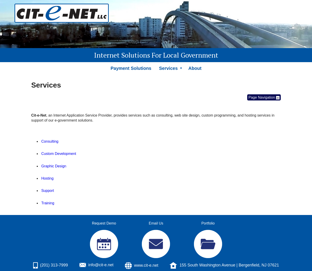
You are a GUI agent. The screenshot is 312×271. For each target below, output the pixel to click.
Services (168, 68)
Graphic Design (53, 166)
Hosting (47, 178)
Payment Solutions (131, 68)
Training (47, 203)
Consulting (49, 141)
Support (47, 191)
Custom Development (58, 154)
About (194, 68)
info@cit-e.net (101, 265)
